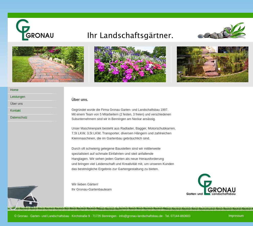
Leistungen (17, 97)
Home (14, 90)
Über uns (16, 103)
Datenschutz (18, 117)
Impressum (236, 215)
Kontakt (15, 110)
